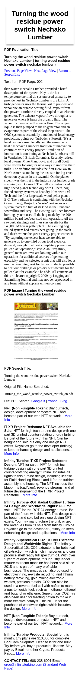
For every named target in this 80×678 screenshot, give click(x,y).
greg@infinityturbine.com (23, 664)
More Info (11, 453)
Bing (63, 401)
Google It (38, 401)
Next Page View (45, 70)
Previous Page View (18, 70)
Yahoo (53, 401)
